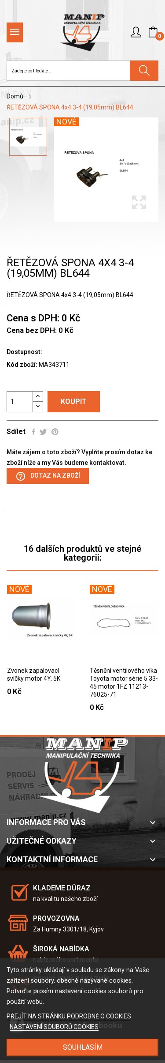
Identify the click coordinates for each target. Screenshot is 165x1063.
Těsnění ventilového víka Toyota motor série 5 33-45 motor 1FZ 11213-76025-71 (124, 682)
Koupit (74, 401)
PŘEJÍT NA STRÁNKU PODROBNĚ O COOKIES (69, 1016)
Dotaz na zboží (47, 476)
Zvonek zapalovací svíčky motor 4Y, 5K (33, 674)
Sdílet (33, 431)
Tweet (43, 431)
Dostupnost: (24, 351)
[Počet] (20, 401)
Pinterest (55, 431)
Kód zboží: (22, 364)
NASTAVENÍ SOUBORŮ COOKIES (54, 1026)
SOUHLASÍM (83, 1047)
